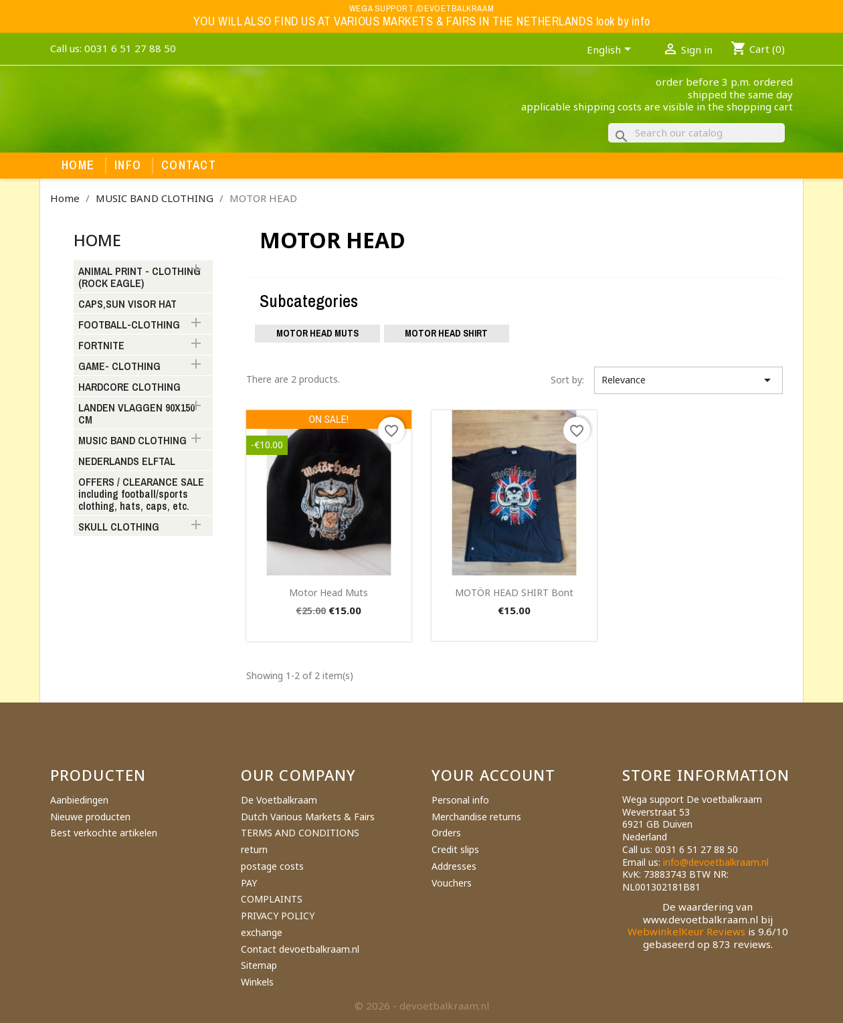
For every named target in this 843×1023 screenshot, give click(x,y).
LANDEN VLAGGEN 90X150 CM (136, 414)
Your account (493, 775)
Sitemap (259, 965)
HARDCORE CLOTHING (129, 387)
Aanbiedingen (79, 800)
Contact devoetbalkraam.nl (300, 949)
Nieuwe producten (90, 816)
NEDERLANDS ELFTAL (126, 461)
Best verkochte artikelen (103, 832)
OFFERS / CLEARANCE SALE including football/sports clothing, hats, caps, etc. (141, 494)
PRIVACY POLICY (277, 915)
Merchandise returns (476, 816)
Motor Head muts (317, 333)
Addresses (454, 866)
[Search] (696, 133)
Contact (188, 165)
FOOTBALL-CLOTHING (129, 325)
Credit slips (455, 849)
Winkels (257, 981)
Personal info (460, 800)
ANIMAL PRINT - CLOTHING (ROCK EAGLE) (139, 277)
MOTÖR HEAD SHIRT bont (514, 592)
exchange (261, 932)
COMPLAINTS (271, 899)
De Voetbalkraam (279, 800)
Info (127, 165)
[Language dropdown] (611, 51)
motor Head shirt (446, 333)
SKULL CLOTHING (118, 527)
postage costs (272, 866)
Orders (446, 832)
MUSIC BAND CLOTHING (132, 441)
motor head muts (328, 592)
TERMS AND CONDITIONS (300, 832)
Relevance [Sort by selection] (688, 380)
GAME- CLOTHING (119, 366)
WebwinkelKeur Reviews (686, 931)
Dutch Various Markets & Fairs (308, 816)
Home (78, 165)
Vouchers (452, 882)
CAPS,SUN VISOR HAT (127, 304)
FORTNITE (101, 346)
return (254, 849)
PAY (249, 882)
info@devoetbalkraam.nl (716, 862)
